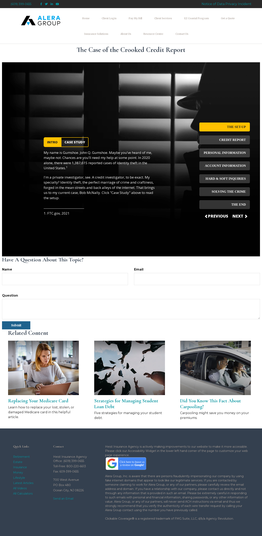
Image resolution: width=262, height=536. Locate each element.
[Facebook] (41, 4)
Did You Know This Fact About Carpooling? (210, 390)
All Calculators (23, 480)
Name (7, 256)
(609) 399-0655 (21, 4)
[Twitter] (46, 4)
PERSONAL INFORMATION (225, 139)
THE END (238, 191)
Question (10, 282)
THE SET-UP (236, 113)
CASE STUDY (74, 129)
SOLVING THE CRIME (229, 178)
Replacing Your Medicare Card (38, 388)
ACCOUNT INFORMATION (225, 152)
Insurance (20, 454)
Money (18, 459)
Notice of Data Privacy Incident (226, 4)
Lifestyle (19, 464)
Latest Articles (23, 470)
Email (139, 256)
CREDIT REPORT (232, 126)
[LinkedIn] (52, 4)
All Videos (20, 475)
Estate (17, 448)
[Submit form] (16, 312)
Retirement (21, 443)
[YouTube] (57, 4)
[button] (102, 17)
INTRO (52, 129)
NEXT (239, 203)
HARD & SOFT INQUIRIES (226, 165)
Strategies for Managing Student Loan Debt (126, 390)
